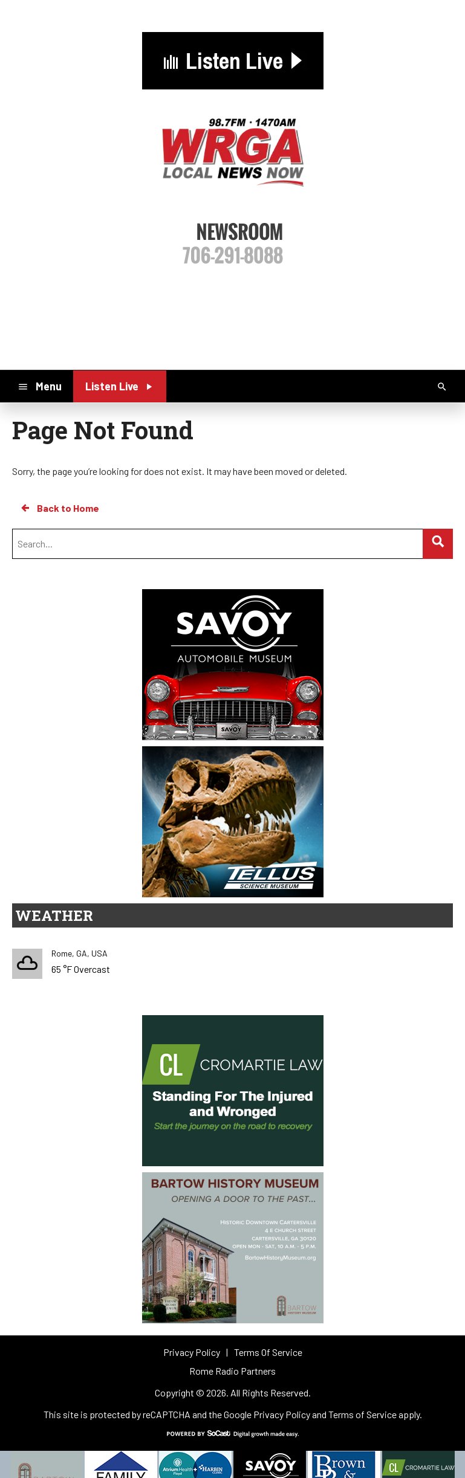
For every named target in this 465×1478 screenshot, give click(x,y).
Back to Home (59, 508)
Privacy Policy (281, 1414)
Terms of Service (362, 1414)
